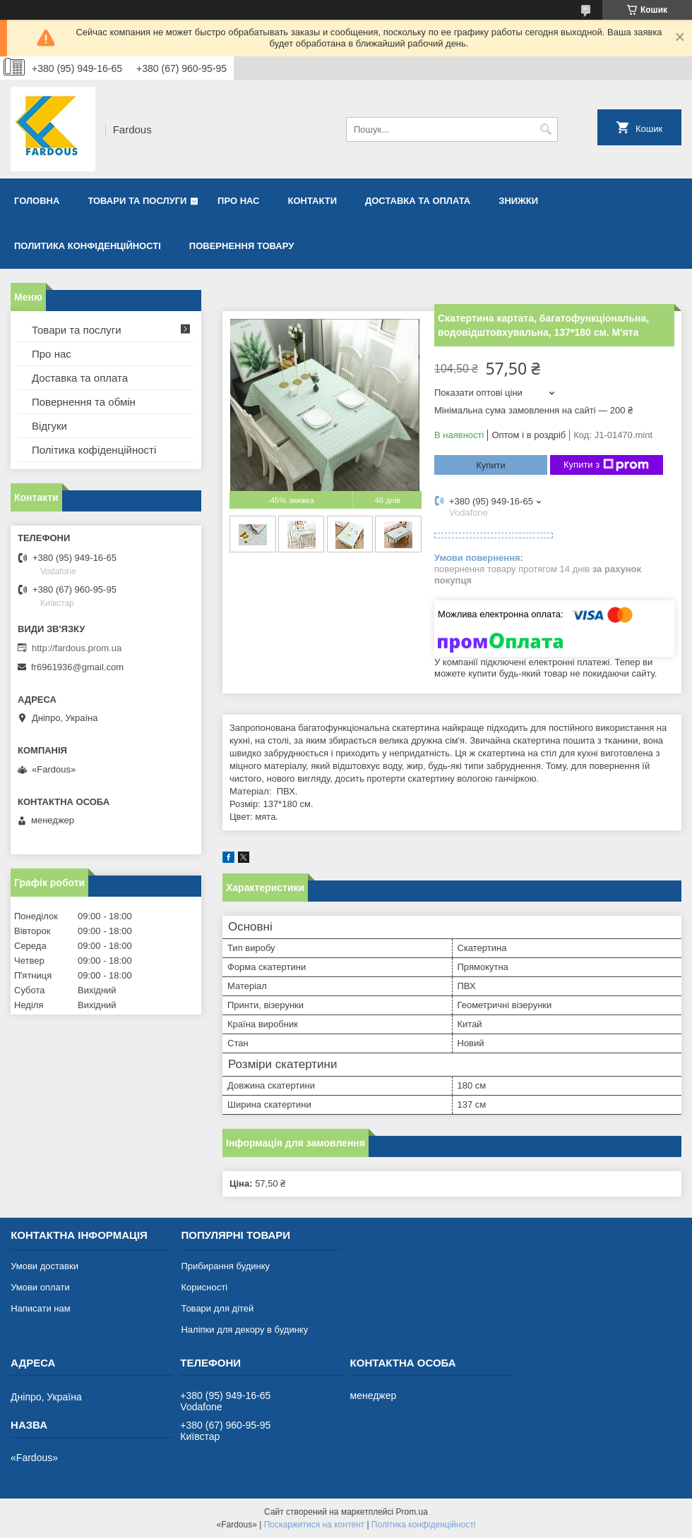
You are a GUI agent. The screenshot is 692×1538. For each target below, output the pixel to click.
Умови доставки (44, 1266)
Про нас (238, 200)
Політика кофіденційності (94, 450)
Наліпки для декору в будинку (244, 1329)
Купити (491, 465)
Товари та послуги (137, 200)
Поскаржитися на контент (314, 1525)
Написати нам (41, 1308)
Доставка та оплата (417, 200)
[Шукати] (545, 129)
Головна (36, 200)
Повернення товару (241, 246)
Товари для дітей (217, 1308)
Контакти (313, 200)
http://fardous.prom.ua (76, 648)
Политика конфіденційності (87, 246)
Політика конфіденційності (423, 1525)
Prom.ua (412, 1512)
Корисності (204, 1287)
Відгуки (49, 426)
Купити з (606, 465)
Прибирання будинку (225, 1266)
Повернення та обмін (84, 402)
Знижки (518, 200)
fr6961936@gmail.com (77, 667)
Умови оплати (40, 1287)
